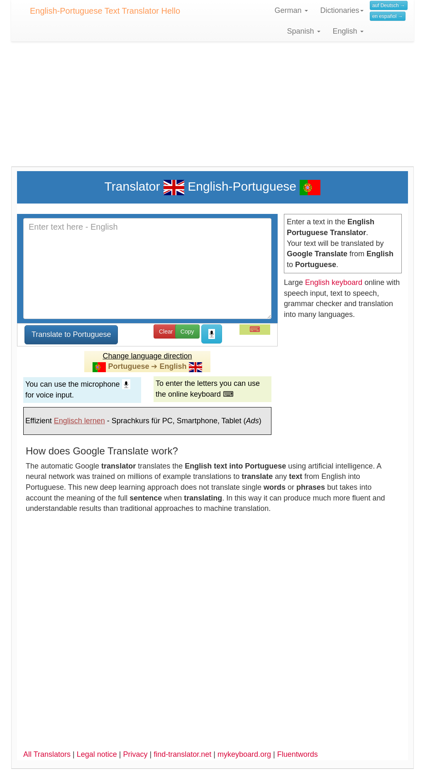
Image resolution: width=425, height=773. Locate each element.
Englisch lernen (79, 421)
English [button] (348, 31)
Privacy (135, 754)
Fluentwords (297, 754)
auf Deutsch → (388, 5)
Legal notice (97, 754)
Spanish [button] (303, 31)
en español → (387, 16)
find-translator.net (182, 754)
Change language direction (147, 356)
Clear (166, 331)
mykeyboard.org (244, 754)
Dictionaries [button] (342, 10)
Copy (187, 331)
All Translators (47, 754)
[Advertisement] (212, 108)
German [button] (291, 10)
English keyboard (333, 282)
